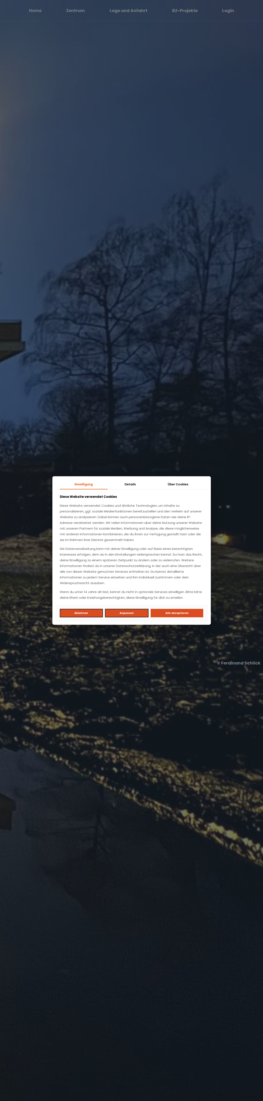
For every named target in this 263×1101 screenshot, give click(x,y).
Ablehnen (81, 613)
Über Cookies (178, 484)
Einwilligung (84, 484)
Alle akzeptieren (177, 613)
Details (130, 484)
